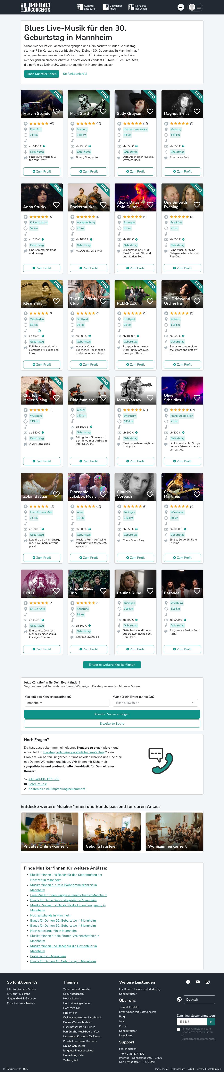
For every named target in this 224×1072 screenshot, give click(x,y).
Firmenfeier (70, 1013)
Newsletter (126, 1035)
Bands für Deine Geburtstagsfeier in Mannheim (63, 900)
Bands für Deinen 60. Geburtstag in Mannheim (63, 926)
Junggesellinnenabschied (78, 1050)
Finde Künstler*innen (42, 74)
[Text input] (192, 1021)
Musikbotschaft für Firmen (79, 1027)
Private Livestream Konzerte (80, 1041)
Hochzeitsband (72, 998)
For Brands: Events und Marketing (140, 989)
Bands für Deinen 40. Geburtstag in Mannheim (63, 961)
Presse (123, 1026)
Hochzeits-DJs (71, 1008)
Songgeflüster (128, 994)
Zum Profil (43, 171)
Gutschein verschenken (21, 1003)
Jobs (122, 1021)
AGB (191, 1069)
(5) (39, 330)
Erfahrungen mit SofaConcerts (137, 1012)
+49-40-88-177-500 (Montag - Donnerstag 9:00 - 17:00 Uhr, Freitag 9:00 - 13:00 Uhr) (140, 1058)
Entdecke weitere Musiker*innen (112, 665)
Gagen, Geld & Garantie (21, 998)
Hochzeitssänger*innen (77, 1003)
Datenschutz (178, 1069)
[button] (195, 7)
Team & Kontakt (129, 1007)
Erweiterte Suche (112, 723)
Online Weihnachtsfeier (77, 1022)
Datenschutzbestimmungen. (198, 1039)
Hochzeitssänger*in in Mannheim (53, 931)
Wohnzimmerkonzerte (76, 989)
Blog (122, 1016)
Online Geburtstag (74, 1046)
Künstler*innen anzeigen (112, 714)
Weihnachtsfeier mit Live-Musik (82, 1017)
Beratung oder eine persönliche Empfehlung (74, 752)
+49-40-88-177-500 (44, 779)
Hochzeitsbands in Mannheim (50, 915)
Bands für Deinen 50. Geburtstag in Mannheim (63, 920)
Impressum (161, 1069)
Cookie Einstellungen (209, 1069)
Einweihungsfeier (73, 1055)
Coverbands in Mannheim (48, 956)
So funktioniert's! (75, 74)
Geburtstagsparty (73, 994)
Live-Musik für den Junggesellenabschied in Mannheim (68, 895)
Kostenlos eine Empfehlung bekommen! (57, 789)
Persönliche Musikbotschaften (81, 1031)
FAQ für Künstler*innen (21, 989)
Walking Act (70, 1060)
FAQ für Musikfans (18, 994)
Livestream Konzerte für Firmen (82, 1036)
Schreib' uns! (38, 784)
